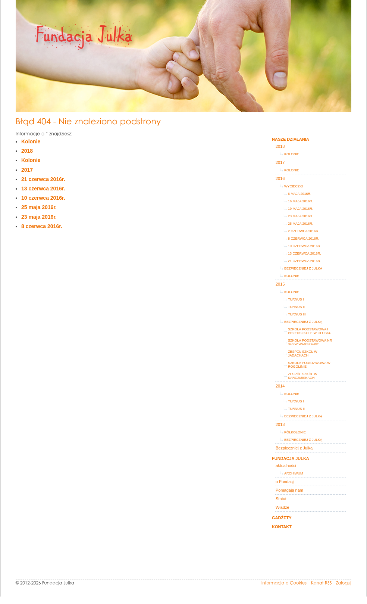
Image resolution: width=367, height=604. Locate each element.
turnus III (297, 314)
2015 (280, 284)
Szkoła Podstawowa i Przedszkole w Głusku (310, 331)
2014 (280, 386)
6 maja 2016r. (299, 194)
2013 (280, 424)
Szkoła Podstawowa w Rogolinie (309, 364)
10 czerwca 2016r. (43, 198)
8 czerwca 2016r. (41, 226)
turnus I (296, 299)
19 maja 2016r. (300, 209)
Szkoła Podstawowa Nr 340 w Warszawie (310, 342)
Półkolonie (295, 432)
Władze (282, 507)
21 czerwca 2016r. (43, 179)
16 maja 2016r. (300, 201)
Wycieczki (293, 186)
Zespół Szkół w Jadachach (302, 353)
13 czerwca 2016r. (43, 189)
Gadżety (282, 518)
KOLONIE (291, 394)
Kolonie (30, 141)
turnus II (296, 307)
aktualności (286, 465)
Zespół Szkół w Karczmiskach (302, 376)
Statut (281, 498)
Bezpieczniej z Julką (303, 268)
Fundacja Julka (290, 458)
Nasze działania (290, 139)
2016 (280, 178)
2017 (27, 170)
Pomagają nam (289, 490)
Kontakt (282, 526)
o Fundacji (285, 481)
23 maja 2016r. (39, 217)
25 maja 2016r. (39, 207)
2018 (27, 151)
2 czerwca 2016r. (303, 231)
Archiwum (293, 473)
